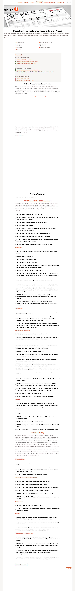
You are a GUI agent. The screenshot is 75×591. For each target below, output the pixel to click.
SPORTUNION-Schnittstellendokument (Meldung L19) (28, 70)
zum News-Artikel (19, 135)
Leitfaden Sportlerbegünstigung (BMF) (25, 80)
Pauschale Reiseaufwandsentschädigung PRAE (27, 61)
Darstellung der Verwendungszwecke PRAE (26, 63)
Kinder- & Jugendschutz (49, 2)
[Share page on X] (70, 568)
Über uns (59, 2)
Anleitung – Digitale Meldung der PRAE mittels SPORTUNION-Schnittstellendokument (34, 71)
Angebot (26, 2)
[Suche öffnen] (63, 2)
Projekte (32, 2)
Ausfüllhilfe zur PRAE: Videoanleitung (23, 59)
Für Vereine (39, 2)
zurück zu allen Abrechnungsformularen (21, 564)
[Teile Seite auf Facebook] (69, 568)
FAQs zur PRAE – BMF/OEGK (23, 78)
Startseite (5, 27)
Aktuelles (20, 2)
